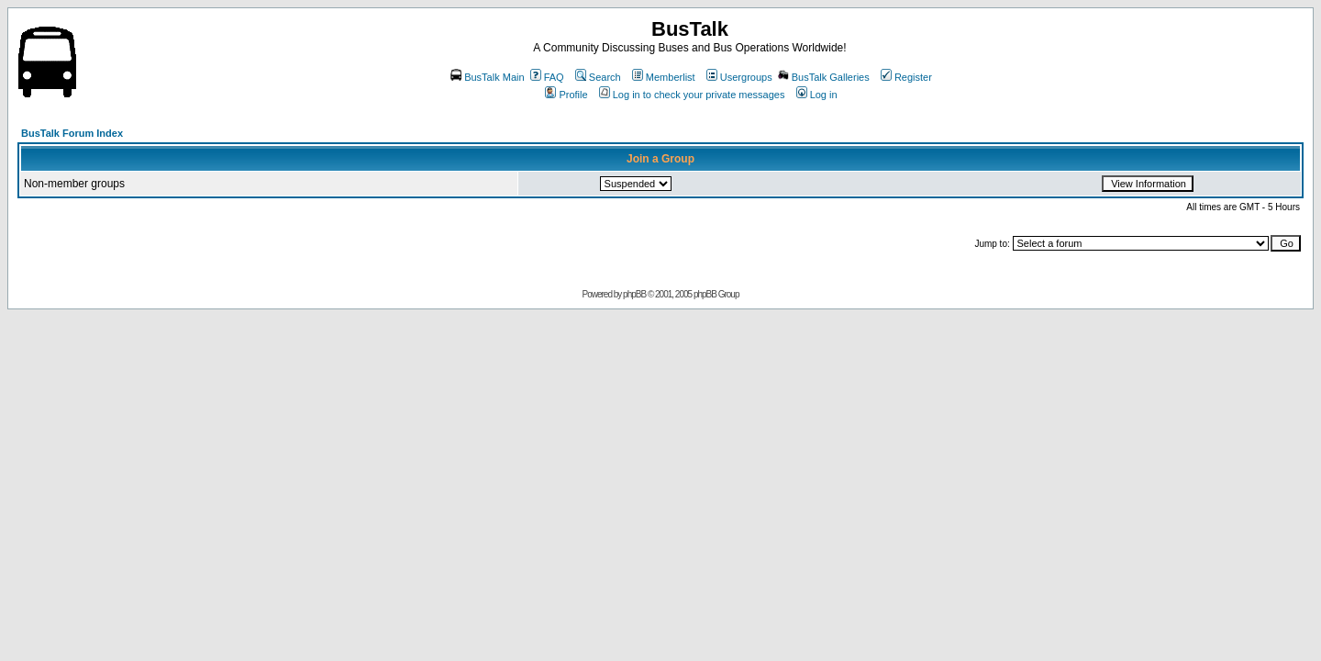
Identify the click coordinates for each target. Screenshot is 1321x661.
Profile (566, 94)
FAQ (547, 77)
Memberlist (663, 77)
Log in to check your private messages (692, 94)
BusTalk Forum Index (72, 133)
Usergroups (739, 77)
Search (598, 77)
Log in (817, 94)
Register (906, 77)
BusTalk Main (487, 77)
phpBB (634, 294)
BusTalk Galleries (824, 77)
